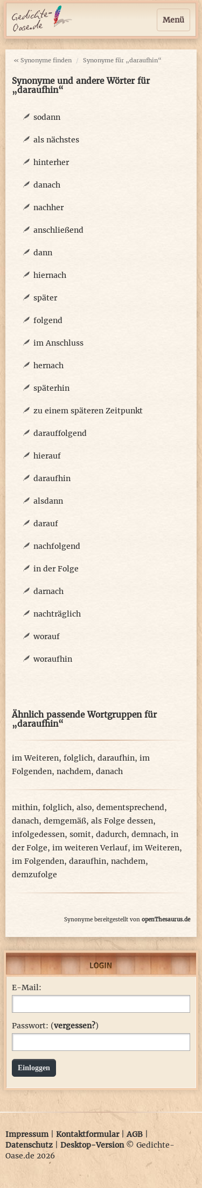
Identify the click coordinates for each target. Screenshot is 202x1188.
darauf (45, 523)
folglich (78, 758)
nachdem (74, 771)
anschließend (58, 230)
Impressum (26, 1134)
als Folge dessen (122, 821)
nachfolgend (56, 546)
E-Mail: (26, 987)
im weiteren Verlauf (90, 848)
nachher (48, 207)
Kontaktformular (87, 1134)
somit (80, 834)
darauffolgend (60, 433)
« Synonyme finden (42, 60)
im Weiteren (35, 758)
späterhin (51, 388)
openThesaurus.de (166, 919)
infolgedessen (38, 834)
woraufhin (52, 659)
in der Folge (56, 569)
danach (46, 185)
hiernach (49, 275)
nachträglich (57, 614)
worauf (46, 636)
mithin (25, 807)
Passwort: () (55, 1025)
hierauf (47, 456)
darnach (48, 591)
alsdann (48, 501)
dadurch (111, 834)
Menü (173, 20)
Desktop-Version (92, 1145)
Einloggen (34, 1068)
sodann (46, 117)
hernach (48, 365)
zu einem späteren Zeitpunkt (88, 411)
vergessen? (74, 1025)
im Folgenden (38, 861)
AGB (135, 1134)
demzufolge (34, 874)
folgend (47, 320)
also (84, 807)
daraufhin (52, 478)
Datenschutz (29, 1145)
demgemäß (65, 821)
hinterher (51, 162)
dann (42, 252)
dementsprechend (130, 807)
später (45, 298)
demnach (148, 834)
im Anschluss (58, 343)
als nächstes (56, 140)
